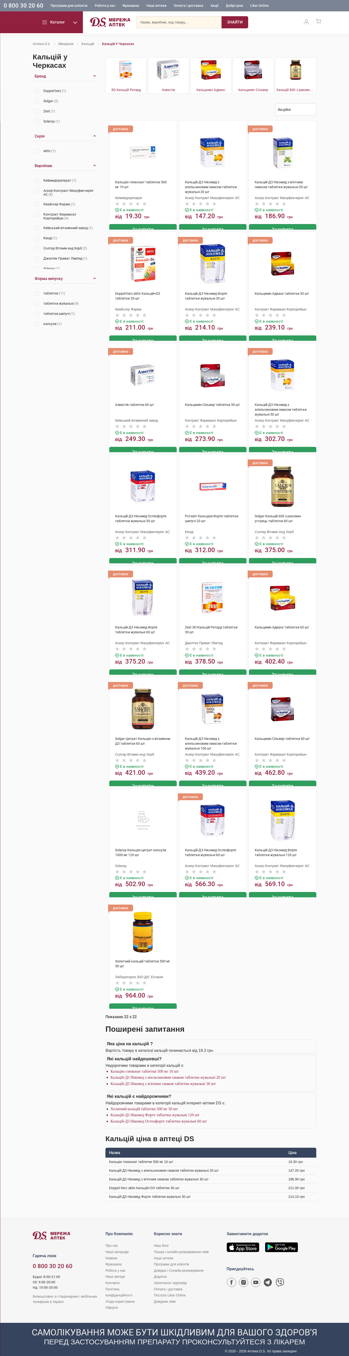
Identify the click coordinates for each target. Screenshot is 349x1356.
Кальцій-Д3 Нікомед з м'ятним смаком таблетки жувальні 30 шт (163, 1079)
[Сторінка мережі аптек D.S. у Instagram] (243, 1279)
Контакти (112, 1278)
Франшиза (130, 6)
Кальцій (87, 44)
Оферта (111, 1303)
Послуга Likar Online (170, 1291)
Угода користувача (120, 1297)
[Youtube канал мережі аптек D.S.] (256, 1279)
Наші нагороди (116, 1247)
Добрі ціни (234, 6)
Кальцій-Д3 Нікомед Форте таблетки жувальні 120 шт (155, 1111)
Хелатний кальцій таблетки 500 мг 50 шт (144, 1104)
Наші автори (115, 1272)
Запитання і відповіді (170, 1278)
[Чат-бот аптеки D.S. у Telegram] (268, 1279)
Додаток (160, 1272)
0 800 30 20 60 (23, 5)
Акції (215, 6)
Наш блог (161, 1241)
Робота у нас (105, 6)
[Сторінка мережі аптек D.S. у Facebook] (231, 1279)
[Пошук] (235, 23)
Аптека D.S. (41, 44)
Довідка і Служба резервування (179, 1266)
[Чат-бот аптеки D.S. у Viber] (280, 1279)
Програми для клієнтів (69, 6)
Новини (111, 1254)
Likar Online (259, 6)
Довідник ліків (165, 1297)
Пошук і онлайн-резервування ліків (181, 1247)
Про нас (111, 1241)
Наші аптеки (156, 6)
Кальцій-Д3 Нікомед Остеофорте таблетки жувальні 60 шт (159, 1117)
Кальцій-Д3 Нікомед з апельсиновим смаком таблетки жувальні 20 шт (168, 1073)
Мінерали (65, 44)
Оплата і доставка (188, 6)
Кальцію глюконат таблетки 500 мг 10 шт (145, 1067)
